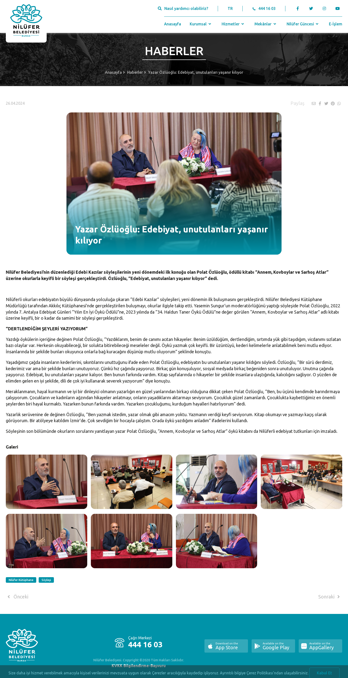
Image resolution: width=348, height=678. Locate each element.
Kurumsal (201, 24)
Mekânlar (265, 24)
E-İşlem (335, 24)
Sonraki (329, 596)
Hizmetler (233, 24)
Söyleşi (46, 580)
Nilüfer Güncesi (303, 24)
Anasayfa (172, 24)
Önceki (17, 596)
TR (230, 8)
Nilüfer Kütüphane (21, 580)
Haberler (135, 72)
